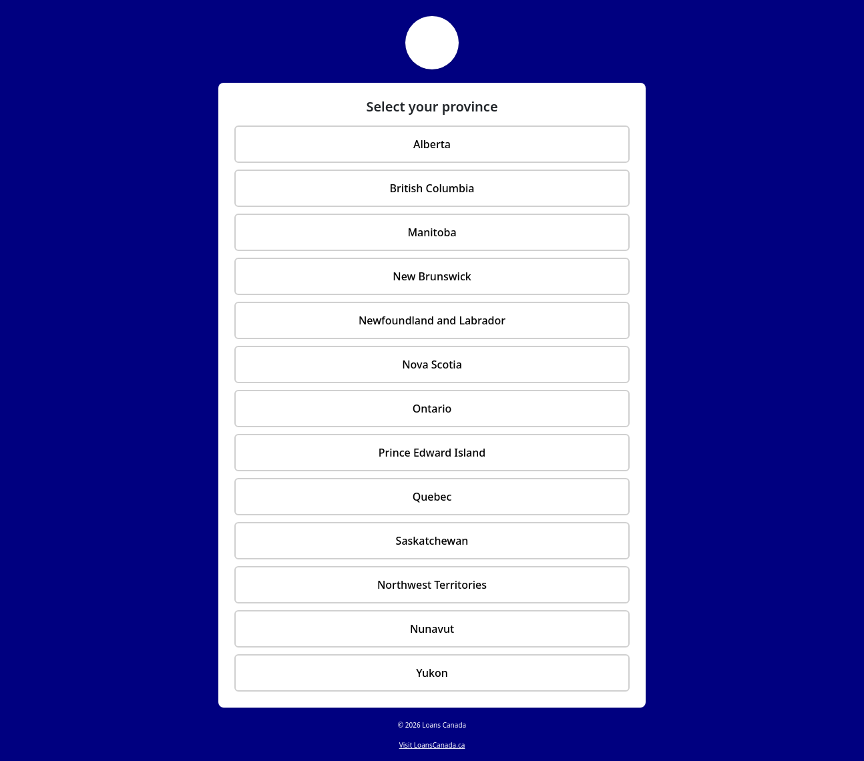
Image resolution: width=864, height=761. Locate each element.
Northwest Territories (432, 584)
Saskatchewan (432, 540)
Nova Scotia (432, 364)
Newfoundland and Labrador (432, 320)
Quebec (432, 496)
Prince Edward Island (432, 452)
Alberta (432, 144)
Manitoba (431, 232)
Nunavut (432, 628)
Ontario (432, 408)
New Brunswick (432, 276)
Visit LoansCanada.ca (432, 745)
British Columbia (432, 188)
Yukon (432, 673)
